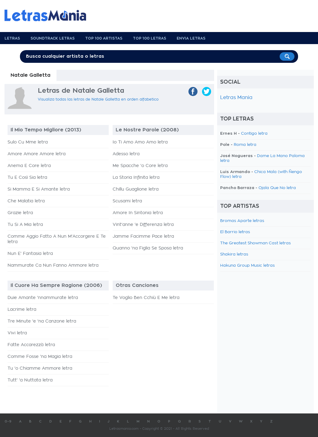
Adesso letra (126, 154)
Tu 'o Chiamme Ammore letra (40, 368)
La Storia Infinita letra (136, 177)
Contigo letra (254, 134)
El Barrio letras (235, 232)
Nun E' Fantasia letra (30, 254)
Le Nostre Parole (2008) (147, 129)
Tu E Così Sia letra (27, 177)
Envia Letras (191, 38)
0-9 (8, 421)
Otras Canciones (137, 285)
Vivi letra (17, 333)
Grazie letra (20, 213)
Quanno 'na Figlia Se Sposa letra (148, 248)
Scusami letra (127, 201)
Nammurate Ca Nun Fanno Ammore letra (53, 265)
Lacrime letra (22, 309)
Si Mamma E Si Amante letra (39, 189)
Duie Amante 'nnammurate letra (43, 298)
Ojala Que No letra (277, 188)
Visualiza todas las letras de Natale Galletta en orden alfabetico (98, 99)
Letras (12, 38)
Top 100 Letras (149, 38)
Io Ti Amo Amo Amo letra (140, 142)
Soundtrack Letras (53, 38)
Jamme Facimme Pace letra (143, 236)
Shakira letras (234, 254)
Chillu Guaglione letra (136, 189)
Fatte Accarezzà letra (31, 345)
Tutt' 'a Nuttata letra (30, 380)
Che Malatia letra (26, 201)
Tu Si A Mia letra (25, 225)
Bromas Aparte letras (242, 221)
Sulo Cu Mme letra (28, 142)
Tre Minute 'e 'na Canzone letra (42, 321)
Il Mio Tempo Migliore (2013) (46, 129)
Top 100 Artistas (103, 38)
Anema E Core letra (29, 166)
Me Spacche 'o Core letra (140, 166)
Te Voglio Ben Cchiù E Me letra (146, 298)
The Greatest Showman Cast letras (255, 243)
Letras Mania (236, 97)
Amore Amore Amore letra (37, 154)
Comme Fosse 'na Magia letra (40, 357)
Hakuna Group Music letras (247, 266)
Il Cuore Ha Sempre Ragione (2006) (56, 285)
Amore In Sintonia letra (138, 213)
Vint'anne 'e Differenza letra (143, 225)
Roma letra (245, 145)
